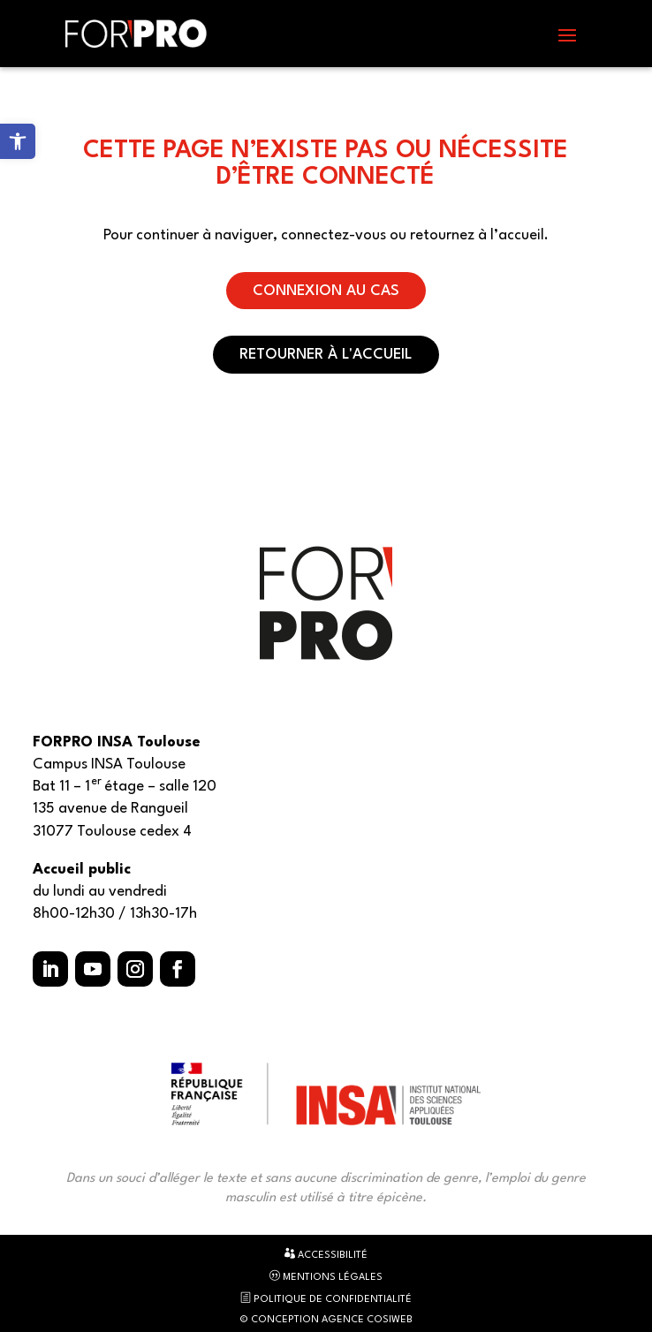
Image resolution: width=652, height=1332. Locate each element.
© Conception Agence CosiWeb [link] (326, 1320)
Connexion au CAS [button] (326, 291)
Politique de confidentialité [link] (326, 1298)
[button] (567, 34)
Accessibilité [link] (326, 1254)
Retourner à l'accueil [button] (326, 354)
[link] (17, 141)
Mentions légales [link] (326, 1276)
